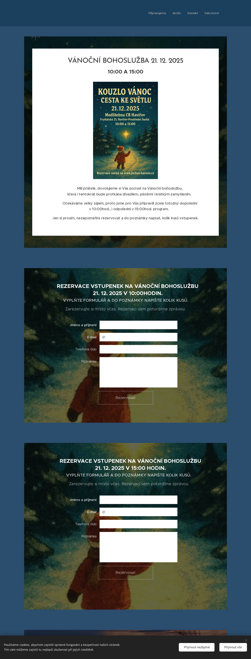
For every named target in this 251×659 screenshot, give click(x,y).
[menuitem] (157, 13)
